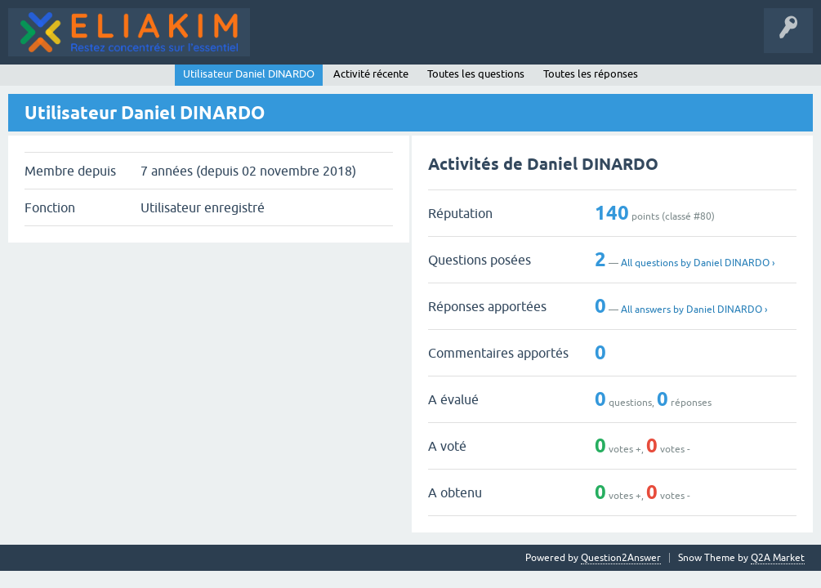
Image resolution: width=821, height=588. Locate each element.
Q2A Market (778, 558)
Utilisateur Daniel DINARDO (249, 74)
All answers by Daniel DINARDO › (694, 309)
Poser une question (437, 44)
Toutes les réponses (590, 74)
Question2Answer (621, 558)
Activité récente (370, 74)
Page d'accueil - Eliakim (557, 44)
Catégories (349, 44)
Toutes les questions (475, 74)
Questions (284, 44)
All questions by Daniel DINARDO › (697, 263)
